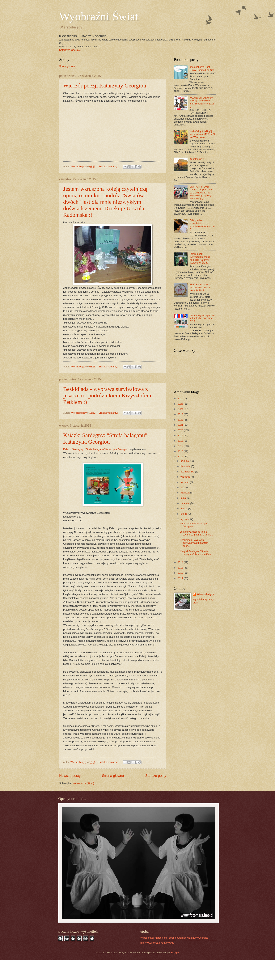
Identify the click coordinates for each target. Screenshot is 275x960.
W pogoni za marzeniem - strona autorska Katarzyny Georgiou (174, 937)
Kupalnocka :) (197, 159)
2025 (181, 403)
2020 (181, 430)
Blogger (175, 952)
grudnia (184, 460)
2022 (181, 419)
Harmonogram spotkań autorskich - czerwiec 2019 (201, 318)
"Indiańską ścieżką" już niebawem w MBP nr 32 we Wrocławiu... (202, 134)
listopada (185, 466)
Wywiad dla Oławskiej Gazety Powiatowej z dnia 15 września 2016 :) (201, 102)
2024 (181, 409)
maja (183, 498)
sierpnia (185, 482)
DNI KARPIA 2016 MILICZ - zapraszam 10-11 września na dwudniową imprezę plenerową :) (200, 192)
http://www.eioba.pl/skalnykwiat (157, 942)
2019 (181, 435)
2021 (181, 424)
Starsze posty (155, 776)
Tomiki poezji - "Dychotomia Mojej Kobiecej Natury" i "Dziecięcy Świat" (199, 258)
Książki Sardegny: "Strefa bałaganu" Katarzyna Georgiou (105, 438)
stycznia (185, 519)
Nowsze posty (70, 776)
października (187, 471)
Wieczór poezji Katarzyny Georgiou (104, 85)
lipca (183, 487)
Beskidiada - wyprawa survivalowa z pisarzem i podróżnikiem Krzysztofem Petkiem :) (107, 395)
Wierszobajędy (205, 594)
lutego (184, 513)
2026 (181, 398)
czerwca (185, 492)
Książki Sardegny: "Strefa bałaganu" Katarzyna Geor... (197, 553)
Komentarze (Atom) (83, 783)
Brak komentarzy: (108, 166)
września (185, 476)
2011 (181, 578)
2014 (181, 562)
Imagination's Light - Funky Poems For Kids (201, 68)
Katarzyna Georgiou (70, 50)
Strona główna (67, 66)
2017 (181, 446)
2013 (181, 567)
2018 (181, 440)
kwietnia (185, 503)
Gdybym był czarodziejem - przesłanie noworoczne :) (202, 224)
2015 (181, 456)
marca (184, 508)
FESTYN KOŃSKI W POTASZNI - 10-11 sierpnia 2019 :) (200, 287)
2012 (181, 572)
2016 (181, 451)
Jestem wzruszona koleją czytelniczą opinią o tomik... (196, 533)
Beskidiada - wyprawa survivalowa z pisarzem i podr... (194, 543)
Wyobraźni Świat (98, 16)
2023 (181, 414)
